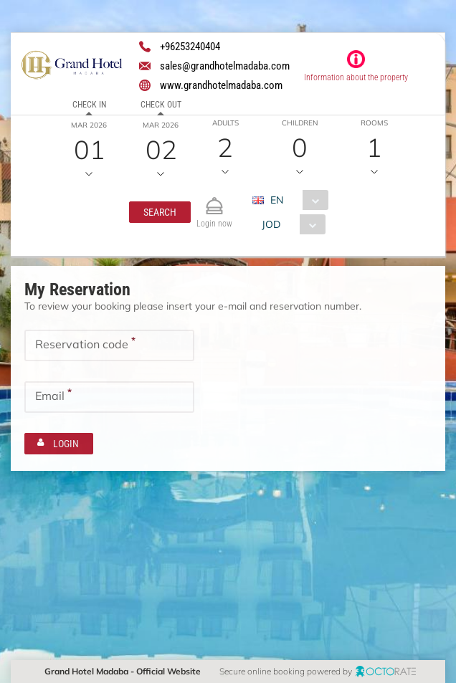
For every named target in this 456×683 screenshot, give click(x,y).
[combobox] (296, 200)
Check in (89, 104)
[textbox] (109, 345)
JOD (271, 224)
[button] (160, 212)
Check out (161, 104)
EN (276, 200)
